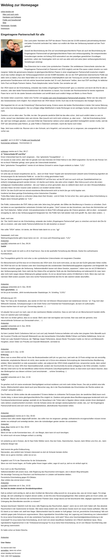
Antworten (5, 241)
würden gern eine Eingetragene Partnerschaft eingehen (64, 98)
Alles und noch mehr (11, 14)
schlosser (4, 151)
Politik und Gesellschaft (12, 20)
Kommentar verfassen (9, 143)
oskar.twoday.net (7, 12)
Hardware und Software (12, 17)
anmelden (5, 550)
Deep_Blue (5, 427)
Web (4, 23)
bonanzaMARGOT (8, 416)
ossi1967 (4, 140)
